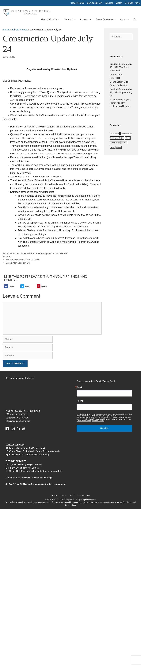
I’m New (54, 495)
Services (109, 3)
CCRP (8, 256)
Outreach (71, 19)
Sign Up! (104, 428)
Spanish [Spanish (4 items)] (118, 147)
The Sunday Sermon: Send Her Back (22, 259)
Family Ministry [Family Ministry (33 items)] (115, 142)
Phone (80, 401)
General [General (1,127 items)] (124, 142)
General (63, 253)
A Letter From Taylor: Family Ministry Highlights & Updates (120, 103)
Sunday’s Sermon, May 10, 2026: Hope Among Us (121, 92)
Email (79, 387)
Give (137, 3)
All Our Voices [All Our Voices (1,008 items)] (115, 133)
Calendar (63, 495)
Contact (129, 3)
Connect (87, 19)
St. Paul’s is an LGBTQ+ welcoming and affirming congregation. (36, 484)
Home (6, 29)
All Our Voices (19, 29)
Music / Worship (51, 19)
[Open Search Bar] (134, 19)
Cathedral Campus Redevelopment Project (39, 253)
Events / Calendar (107, 19)
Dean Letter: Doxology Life (18, 263)
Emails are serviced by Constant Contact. (90, 420)
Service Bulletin (94, 3)
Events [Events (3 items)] (128, 138)
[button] (11, 286)
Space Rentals (77, 3)
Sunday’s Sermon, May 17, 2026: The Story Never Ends (121, 67)
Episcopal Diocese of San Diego (37, 477)
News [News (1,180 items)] (112, 147)
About (125, 19)
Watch (119, 3)
